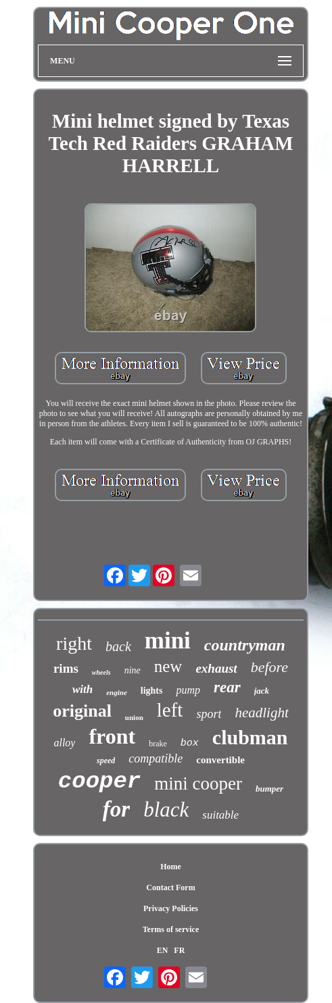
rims (65, 668)
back (118, 646)
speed (106, 760)
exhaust (216, 668)
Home (170, 866)
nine (132, 670)
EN (162, 950)
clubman (250, 737)
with (82, 689)
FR (179, 950)
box (190, 743)
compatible (155, 758)
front (112, 736)
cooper (99, 781)
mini (168, 640)
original (82, 711)
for (116, 809)
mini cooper (198, 783)
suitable (220, 814)
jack (261, 691)
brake (158, 743)
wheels (101, 672)
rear (227, 687)
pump (188, 690)
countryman (244, 645)
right (74, 643)
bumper (269, 788)
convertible (220, 759)
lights (152, 691)
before (269, 667)
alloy (64, 742)
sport (208, 714)
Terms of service (171, 929)
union (134, 717)
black (166, 809)
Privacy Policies (170, 908)
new (168, 666)
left (170, 710)
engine (116, 692)
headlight (261, 712)
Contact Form (170, 887)
